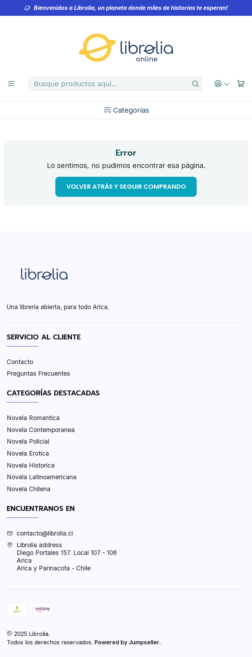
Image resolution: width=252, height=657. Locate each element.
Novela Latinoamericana (41, 477)
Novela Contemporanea (41, 429)
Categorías (126, 110)
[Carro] (241, 83)
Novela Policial (28, 441)
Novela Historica (31, 465)
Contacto (20, 361)
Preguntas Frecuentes (38, 373)
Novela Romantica (33, 417)
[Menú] (11, 83)
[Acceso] (222, 83)
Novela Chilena (28, 489)
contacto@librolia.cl (40, 533)
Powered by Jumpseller (126, 642)
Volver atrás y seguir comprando (126, 186)
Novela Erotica (28, 453)
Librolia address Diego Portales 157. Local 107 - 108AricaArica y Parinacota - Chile (62, 556)
